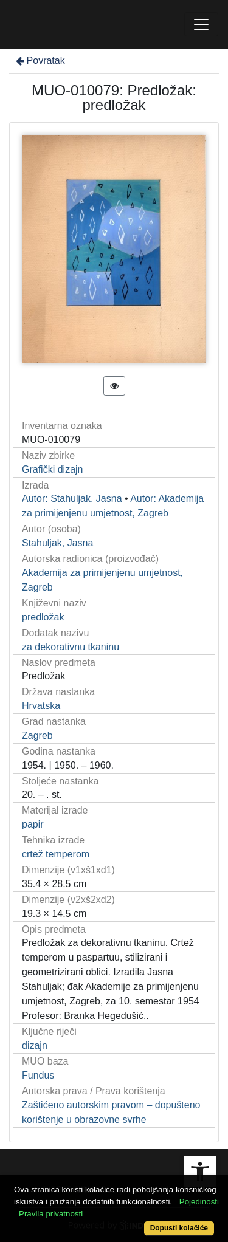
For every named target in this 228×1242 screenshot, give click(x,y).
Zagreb (37, 735)
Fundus (38, 1075)
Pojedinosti (199, 1201)
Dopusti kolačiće (179, 1228)
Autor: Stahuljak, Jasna (72, 498)
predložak (43, 617)
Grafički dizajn (52, 469)
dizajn (34, 1045)
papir (33, 824)
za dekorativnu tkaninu (70, 647)
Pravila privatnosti (51, 1213)
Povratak (39, 60)
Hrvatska (41, 706)
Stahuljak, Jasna (57, 543)
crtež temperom (55, 854)
